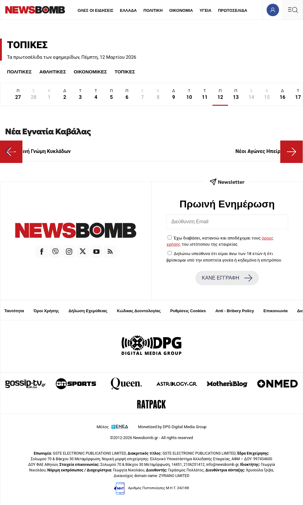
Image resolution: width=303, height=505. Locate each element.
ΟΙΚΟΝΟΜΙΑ (181, 10)
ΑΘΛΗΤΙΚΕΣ (53, 71)
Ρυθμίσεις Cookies (188, 310)
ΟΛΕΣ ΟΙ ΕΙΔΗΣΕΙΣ (95, 10)
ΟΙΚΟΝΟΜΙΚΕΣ (90, 71)
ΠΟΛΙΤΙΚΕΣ (19, 71)
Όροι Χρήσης (46, 310)
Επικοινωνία (275, 310)
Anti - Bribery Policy (234, 310)
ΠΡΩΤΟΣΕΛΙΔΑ (232, 10)
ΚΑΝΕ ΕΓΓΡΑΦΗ (227, 278)
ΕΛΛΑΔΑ (128, 10)
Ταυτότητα (14, 310)
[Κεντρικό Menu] (293, 10)
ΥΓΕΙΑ (205, 10)
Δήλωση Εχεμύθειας (87, 310)
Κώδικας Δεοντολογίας (139, 310)
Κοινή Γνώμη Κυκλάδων (38, 151)
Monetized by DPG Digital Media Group (172, 426)
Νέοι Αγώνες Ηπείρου (266, 151)
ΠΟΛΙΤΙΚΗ (153, 10)
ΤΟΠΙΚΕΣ (125, 71)
